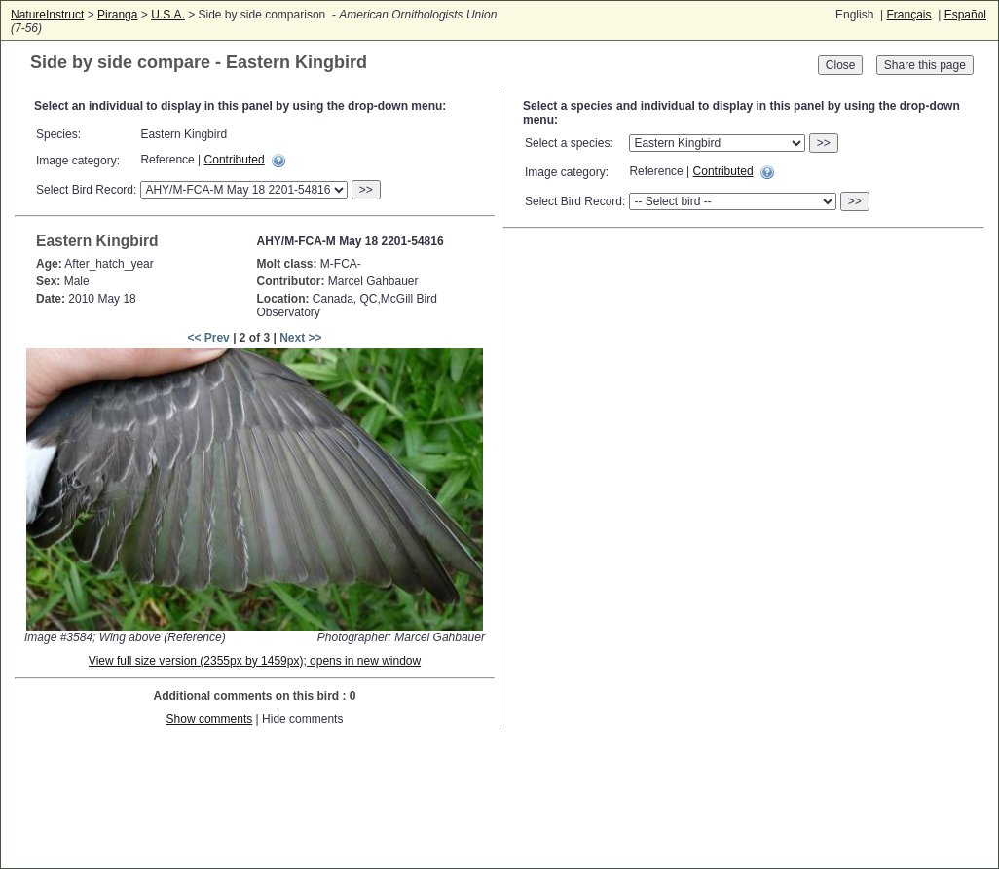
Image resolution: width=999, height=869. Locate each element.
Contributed (234, 159)
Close (841, 65)
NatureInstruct (47, 14)
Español (965, 14)
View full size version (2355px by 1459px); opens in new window (255, 661)
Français (908, 14)
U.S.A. (168, 14)
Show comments (209, 719)
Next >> (300, 337)
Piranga (117, 14)
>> (366, 190)
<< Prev (208, 337)
